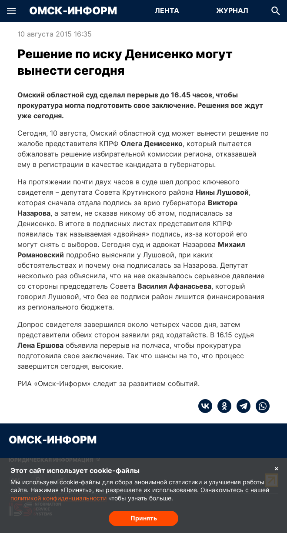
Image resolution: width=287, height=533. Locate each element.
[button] (11, 11)
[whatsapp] (260, 406)
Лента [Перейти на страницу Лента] (167, 10)
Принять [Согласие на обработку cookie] (143, 518)
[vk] (205, 406)
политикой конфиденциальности (58, 498)
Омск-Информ (73, 11)
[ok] (221, 406)
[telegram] (240, 406)
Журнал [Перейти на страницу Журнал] (232, 10)
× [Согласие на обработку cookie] (276, 468)
